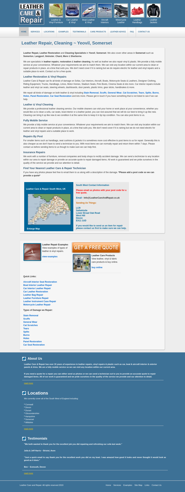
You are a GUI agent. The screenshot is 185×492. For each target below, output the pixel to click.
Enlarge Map (33, 228)
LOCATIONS (49, 32)
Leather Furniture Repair (36, 298)
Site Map (138, 485)
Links (147, 485)
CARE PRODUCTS (98, 32)
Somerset (29, 419)
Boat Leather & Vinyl (88, 21)
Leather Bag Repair (33, 295)
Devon (28, 407)
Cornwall (29, 404)
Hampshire (30, 416)
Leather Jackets (153, 21)
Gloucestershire (32, 413)
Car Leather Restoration (35, 291)
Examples (127, 485)
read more (28, 383)
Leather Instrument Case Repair (39, 301)
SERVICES (35, 32)
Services (117, 485)
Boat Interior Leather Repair (37, 285)
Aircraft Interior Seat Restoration (40, 282)
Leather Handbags (137, 21)
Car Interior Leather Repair (37, 288)
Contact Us (144, 32)
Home (24, 32)
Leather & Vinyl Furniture (56, 21)
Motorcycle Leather (121, 21)
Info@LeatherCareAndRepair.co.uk (101, 198)
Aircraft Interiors (105, 21)
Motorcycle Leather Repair (37, 304)
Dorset (28, 410)
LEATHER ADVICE (118, 32)
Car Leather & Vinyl (72, 21)
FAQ (132, 32)
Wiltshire (29, 422)
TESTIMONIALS (79, 32)
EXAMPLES (63, 32)
